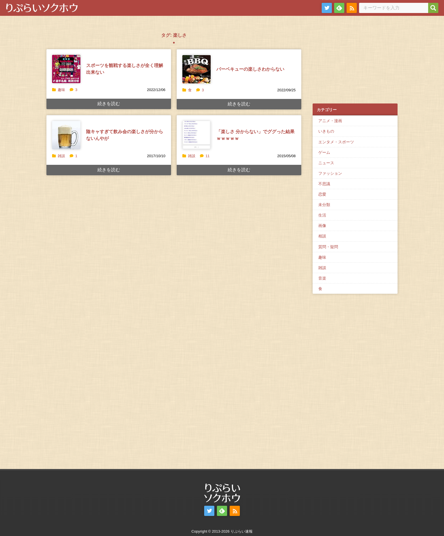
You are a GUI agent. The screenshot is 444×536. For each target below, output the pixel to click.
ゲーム (324, 152)
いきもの (326, 131)
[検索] (433, 8)
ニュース (326, 163)
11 (205, 156)
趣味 (61, 90)
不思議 (324, 183)
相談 (322, 236)
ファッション (330, 173)
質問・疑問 (328, 247)
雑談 (61, 156)
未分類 (324, 204)
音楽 (322, 278)
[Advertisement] (355, 62)
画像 (322, 225)
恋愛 (322, 194)
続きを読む (108, 103)
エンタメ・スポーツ (336, 142)
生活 (322, 215)
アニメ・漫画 (330, 120)
